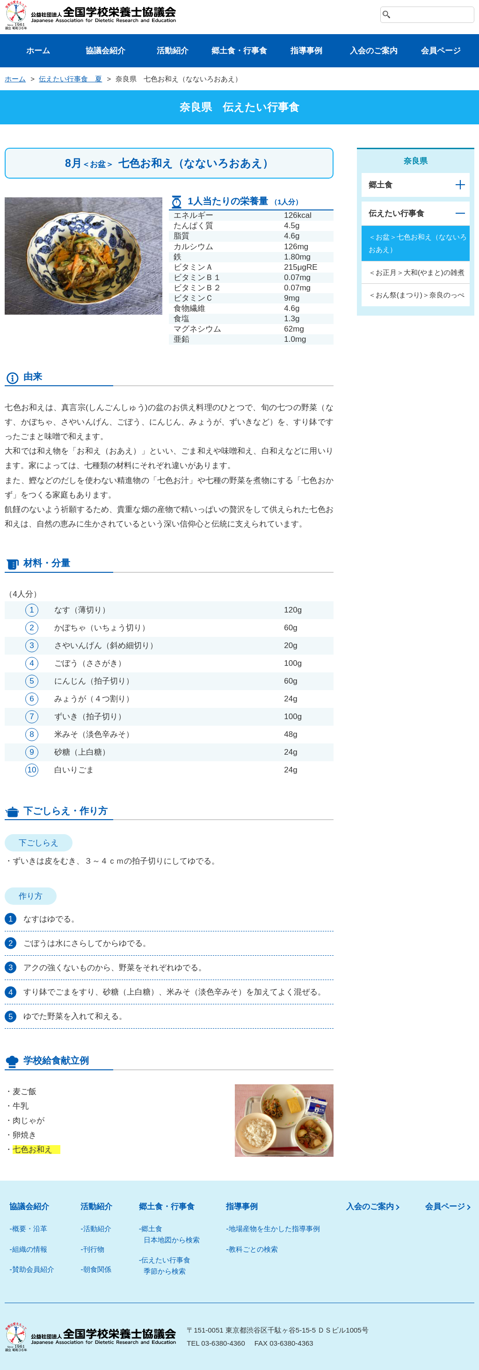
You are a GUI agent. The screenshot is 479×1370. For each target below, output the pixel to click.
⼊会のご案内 (374, 50)
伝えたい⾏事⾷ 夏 (70, 79)
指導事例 (306, 50)
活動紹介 (173, 50)
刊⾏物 (93, 1249)
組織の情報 (29, 1249)
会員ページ (441, 50)
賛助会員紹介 (33, 1269)
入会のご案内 (370, 1206)
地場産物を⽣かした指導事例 (274, 1229)
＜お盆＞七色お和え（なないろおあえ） (418, 243)
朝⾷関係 (97, 1269)
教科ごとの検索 (253, 1249)
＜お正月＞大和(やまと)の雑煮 (416, 272)
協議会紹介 (105, 50)
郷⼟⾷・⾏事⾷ (239, 50)
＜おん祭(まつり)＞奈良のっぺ (416, 295)
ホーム (38, 50)
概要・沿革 (29, 1229)
